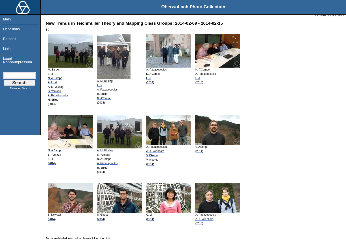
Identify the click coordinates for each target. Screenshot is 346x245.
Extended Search (20, 89)
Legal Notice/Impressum (17, 60)
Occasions (11, 29)
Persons (9, 39)
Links (7, 49)
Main (7, 19)
